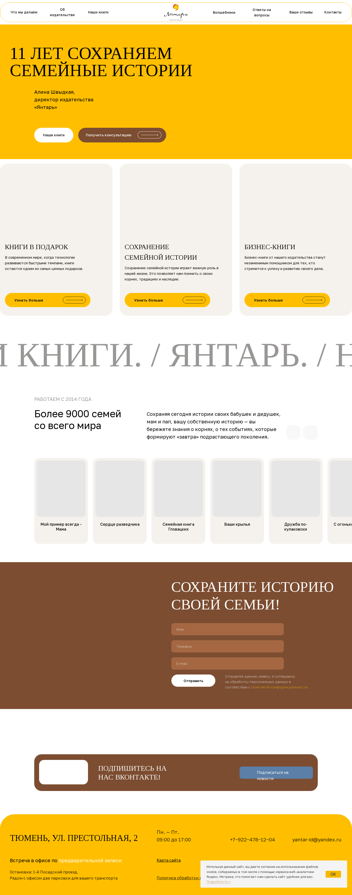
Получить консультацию (109, 135)
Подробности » (219, 881)
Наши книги (98, 12)
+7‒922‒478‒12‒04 (252, 839)
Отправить (193, 681)
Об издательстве (62, 12)
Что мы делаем (24, 12)
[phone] (227, 646)
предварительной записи (90, 860)
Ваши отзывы (301, 12)
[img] (176, 12)
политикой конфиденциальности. (279, 687)
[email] (227, 663)
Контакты (332, 12)
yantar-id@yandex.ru (316, 839)
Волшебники (224, 12)
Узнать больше (28, 300)
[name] (227, 629)
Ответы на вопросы (262, 12)
